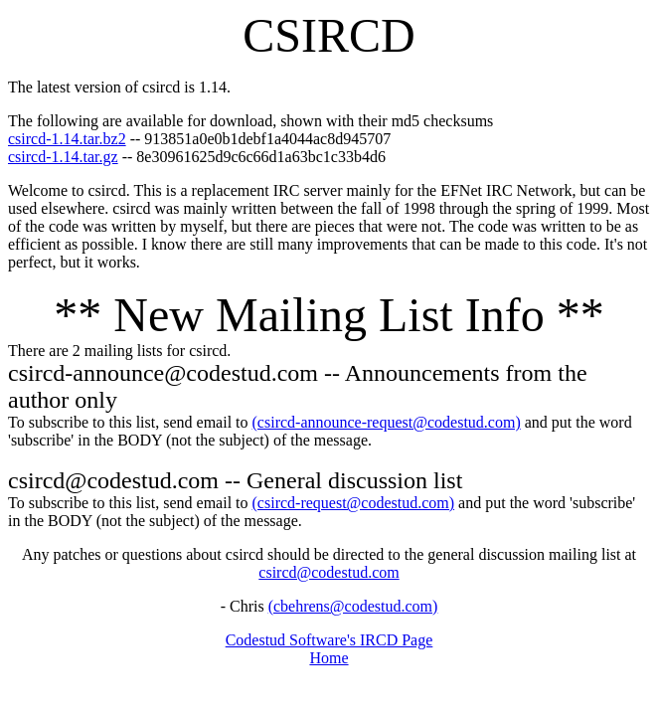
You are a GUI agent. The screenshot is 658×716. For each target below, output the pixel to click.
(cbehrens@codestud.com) (353, 606)
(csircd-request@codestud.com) (353, 502)
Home (328, 657)
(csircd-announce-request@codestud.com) (386, 422)
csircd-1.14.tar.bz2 (67, 138)
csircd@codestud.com (328, 572)
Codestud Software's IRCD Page (329, 639)
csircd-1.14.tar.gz (63, 156)
